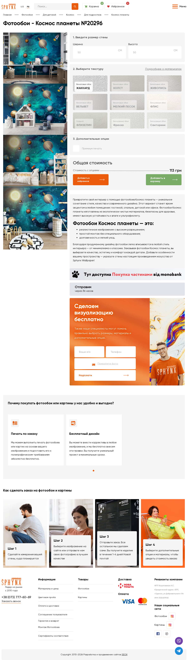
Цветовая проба (47, 597)
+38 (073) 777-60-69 (16, 597)
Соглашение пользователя (52, 614)
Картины (82, 597)
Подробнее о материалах (163, 68)
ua (22, 6)
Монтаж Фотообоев (49, 627)
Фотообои (27, 14)
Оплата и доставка (48, 606)
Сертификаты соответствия (53, 636)
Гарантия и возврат (48, 621)
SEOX (124, 654)
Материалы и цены (48, 588)
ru (28, 6)
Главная (7, 14)
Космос (70, 14)
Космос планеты (120, 14)
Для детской (49, 14)
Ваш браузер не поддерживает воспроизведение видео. (35, 265)
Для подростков (92, 14)
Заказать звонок (11, 601)
